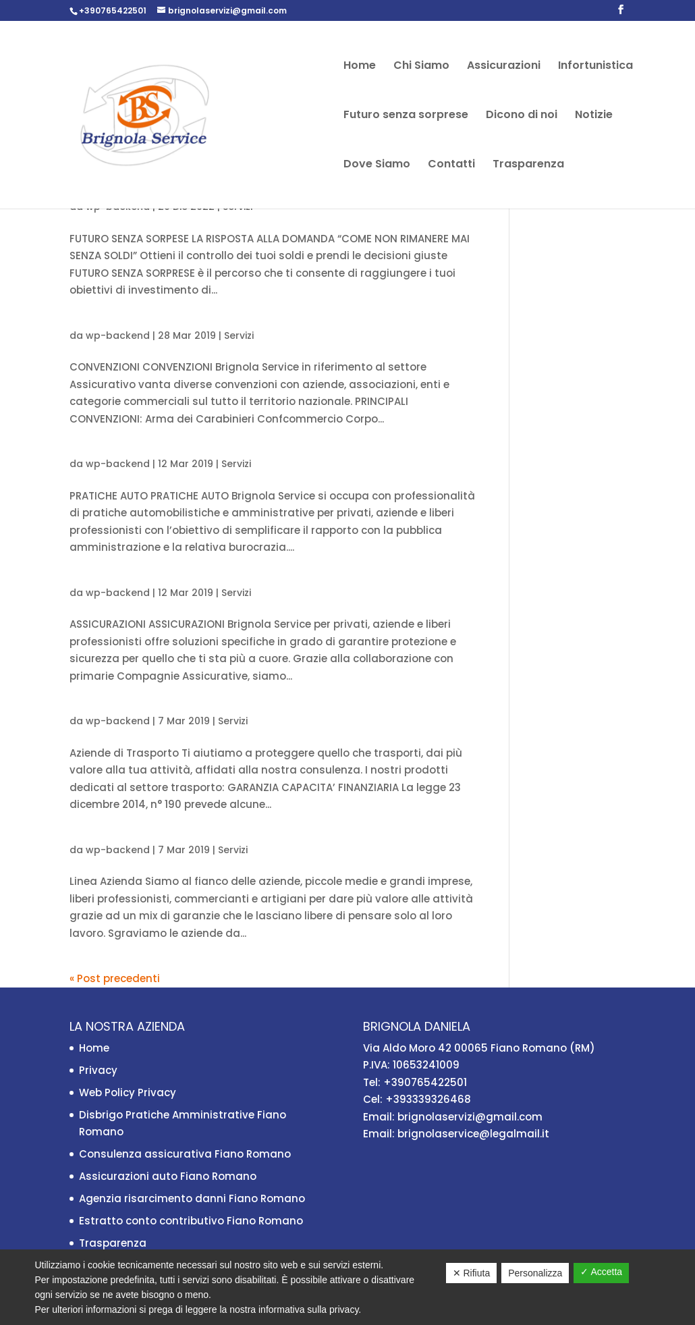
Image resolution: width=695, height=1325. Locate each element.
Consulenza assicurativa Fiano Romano (185, 1154)
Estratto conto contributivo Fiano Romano (191, 1221)
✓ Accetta (601, 1271)
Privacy (98, 1070)
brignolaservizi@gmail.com (470, 1117)
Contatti (451, 165)
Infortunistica (595, 67)
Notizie (594, 116)
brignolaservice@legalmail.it (473, 1134)
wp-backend (118, 335)
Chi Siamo (421, 67)
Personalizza (535, 1273)
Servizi (239, 335)
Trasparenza (528, 165)
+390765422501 (112, 10)
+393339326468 (428, 1099)
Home (359, 67)
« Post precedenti (115, 978)
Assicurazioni (503, 67)
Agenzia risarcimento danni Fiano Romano (192, 1198)
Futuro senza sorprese (405, 116)
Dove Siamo (376, 165)
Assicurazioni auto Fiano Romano (167, 1176)
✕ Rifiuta (472, 1273)
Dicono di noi (521, 116)
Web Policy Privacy (127, 1092)
